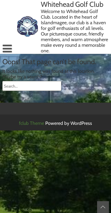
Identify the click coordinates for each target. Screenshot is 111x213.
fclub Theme (32, 123)
